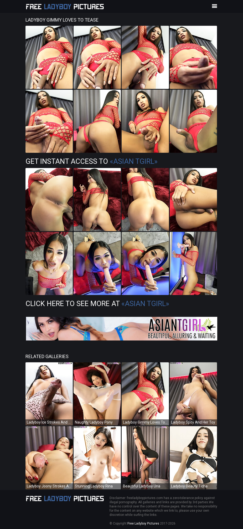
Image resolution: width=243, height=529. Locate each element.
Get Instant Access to (91, 161)
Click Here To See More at (97, 303)
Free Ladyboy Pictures (143, 523)
